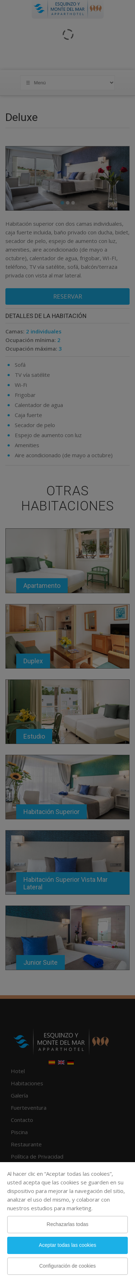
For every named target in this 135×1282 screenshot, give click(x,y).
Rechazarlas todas (68, 1224)
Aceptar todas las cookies (67, 1245)
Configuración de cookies (67, 1266)
